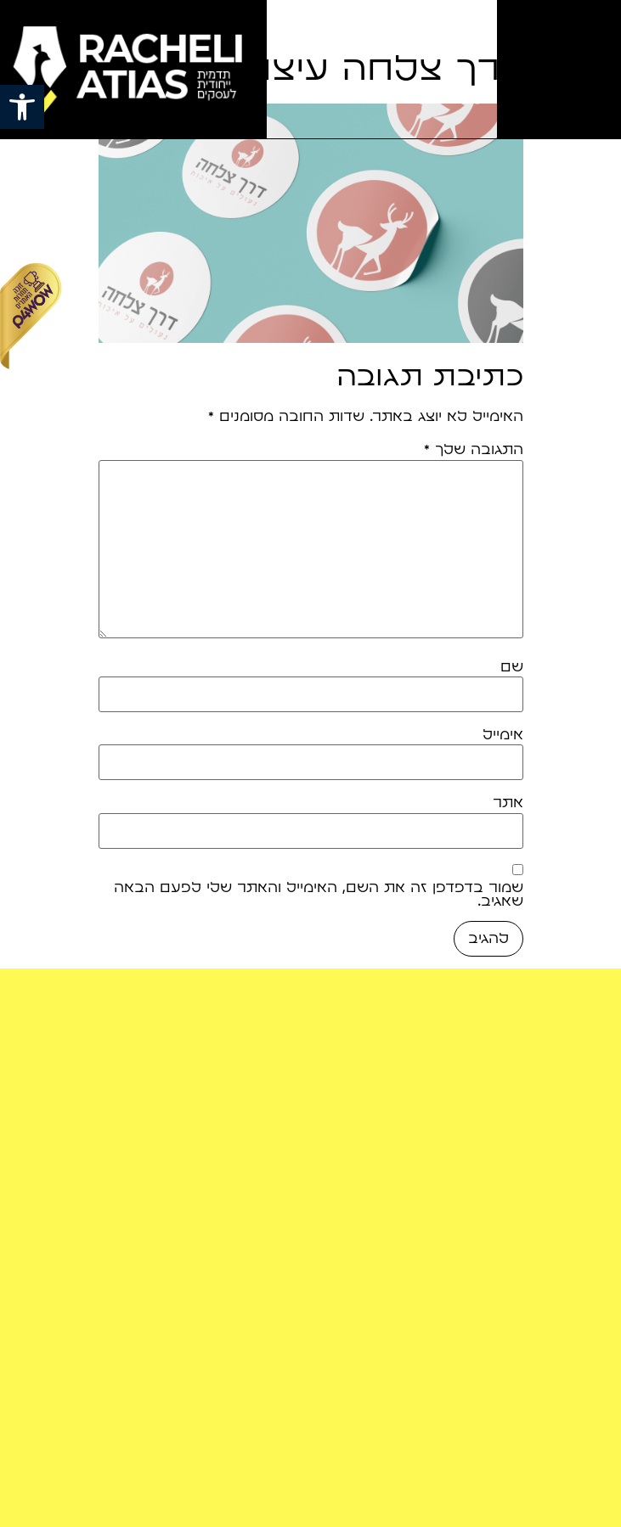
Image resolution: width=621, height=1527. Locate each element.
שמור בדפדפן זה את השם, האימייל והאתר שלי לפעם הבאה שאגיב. (318, 894)
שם (511, 667)
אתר (508, 803)
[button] (22, 107)
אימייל (503, 735)
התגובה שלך (473, 450)
